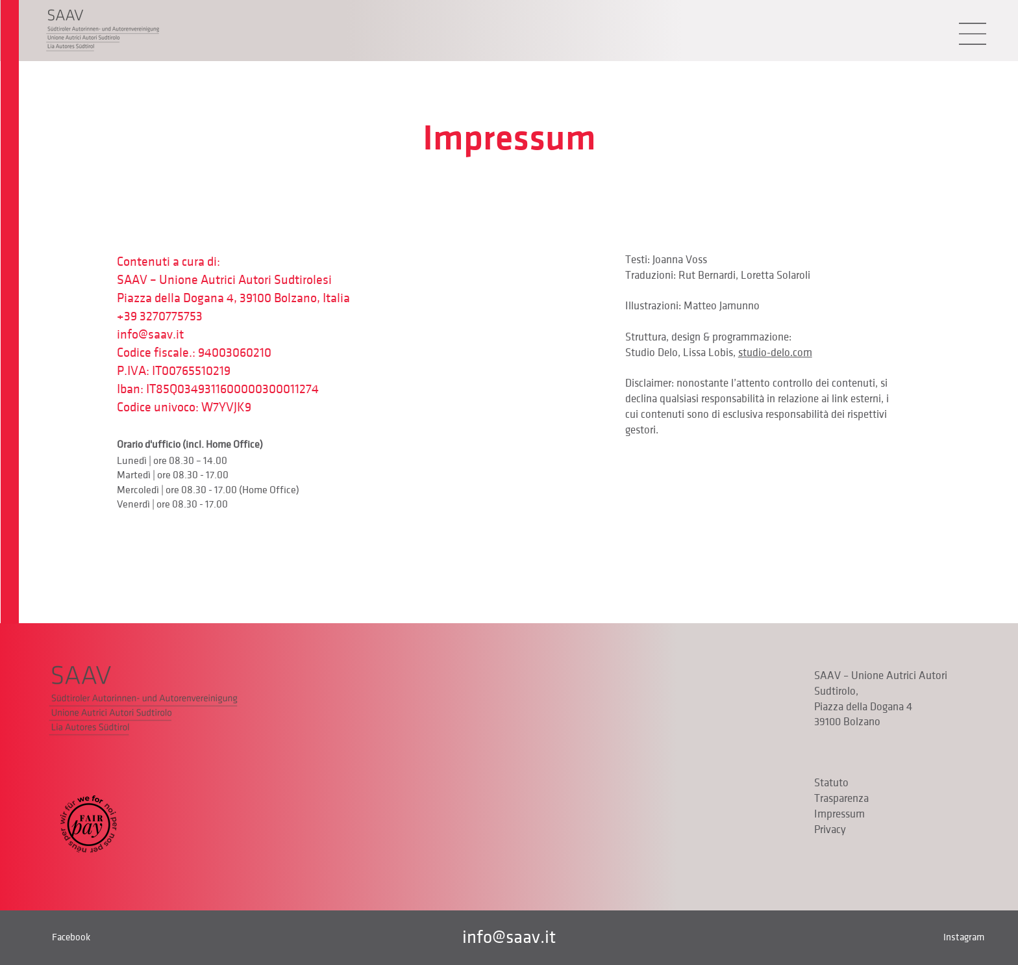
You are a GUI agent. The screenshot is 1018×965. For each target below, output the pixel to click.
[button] (972, 34)
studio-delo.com (775, 353)
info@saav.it (150, 335)
